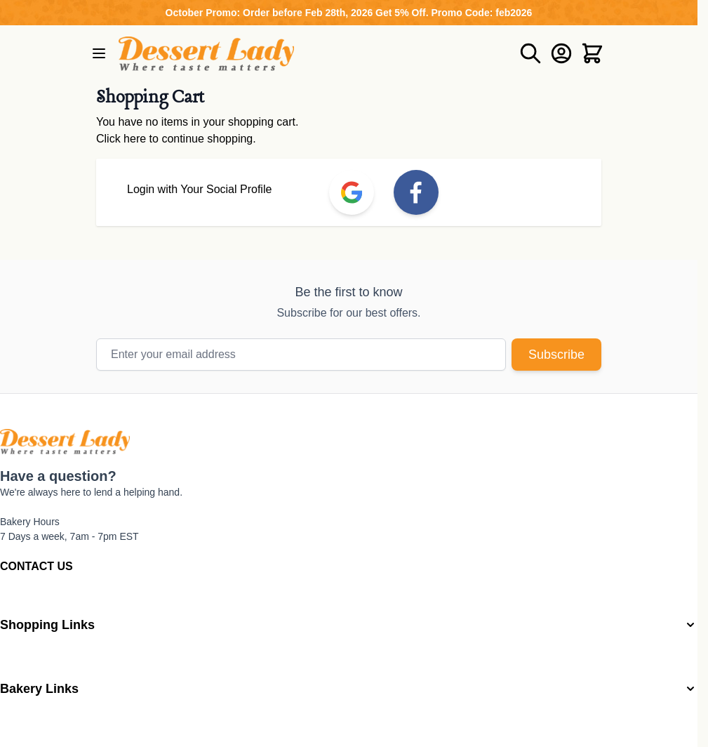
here (134, 139)
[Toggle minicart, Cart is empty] (592, 53)
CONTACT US (36, 566)
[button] (348, 625)
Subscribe (556, 355)
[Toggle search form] (530, 53)
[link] (351, 192)
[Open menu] (99, 53)
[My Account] (561, 53)
